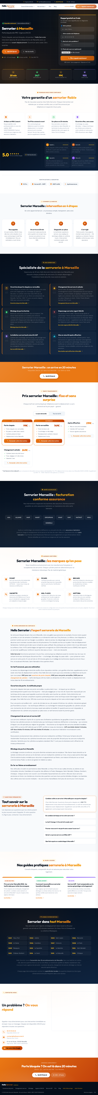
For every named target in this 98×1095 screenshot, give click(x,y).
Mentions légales (88, 1092)
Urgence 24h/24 (39, 1088)
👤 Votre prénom (66, 26)
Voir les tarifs (28, 52)
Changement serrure (20, 1088)
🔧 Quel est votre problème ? (70, 41)
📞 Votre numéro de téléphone (70, 33)
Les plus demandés (41, 413)
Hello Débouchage (68, 1088)
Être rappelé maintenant (77, 58)
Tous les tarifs (57, 413)
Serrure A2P (49, 1088)
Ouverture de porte (8, 1088)
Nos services (41, 6)
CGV (95, 1092)
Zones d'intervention (28, 6)
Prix (50, 6)
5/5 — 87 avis (58, 1075)
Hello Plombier (78, 1088)
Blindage (31, 1088)
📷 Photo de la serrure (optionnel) (71, 49)
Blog (55, 6)
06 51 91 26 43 (59, 2)
